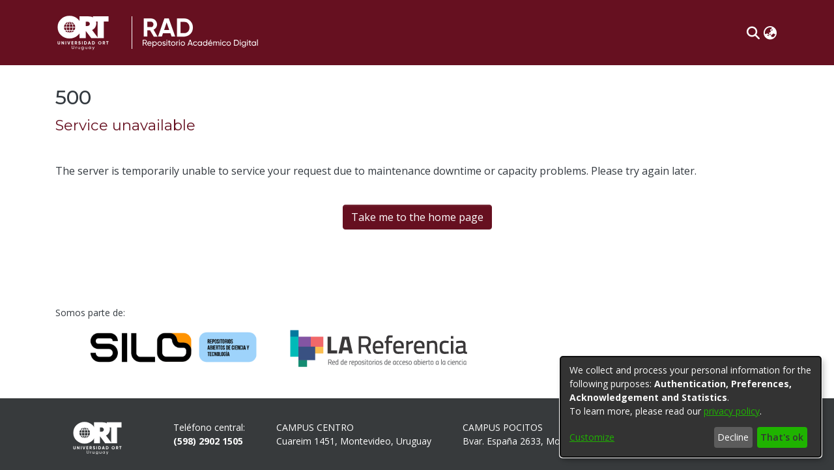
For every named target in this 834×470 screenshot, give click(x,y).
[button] (753, 32)
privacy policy (732, 411)
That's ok (781, 437)
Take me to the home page (417, 217)
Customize (591, 437)
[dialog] (690, 407)
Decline (733, 437)
